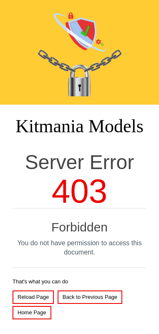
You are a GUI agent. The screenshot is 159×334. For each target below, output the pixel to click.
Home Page (32, 312)
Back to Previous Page (90, 297)
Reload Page (33, 297)
